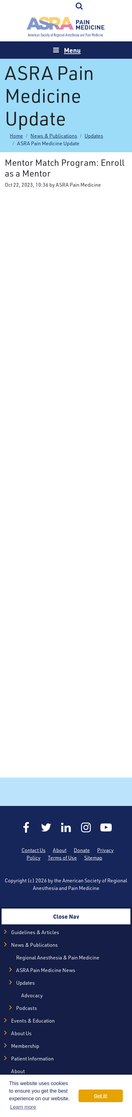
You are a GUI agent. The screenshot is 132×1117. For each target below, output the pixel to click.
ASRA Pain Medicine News (45, 970)
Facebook (26, 827)
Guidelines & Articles (35, 932)
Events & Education (33, 1021)
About (59, 850)
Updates (94, 136)
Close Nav (66, 916)
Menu (72, 50)
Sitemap (93, 858)
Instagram (86, 827)
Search (79, 6)
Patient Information (32, 1058)
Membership (25, 1046)
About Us (21, 1033)
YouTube (106, 827)
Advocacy (32, 995)
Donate (82, 850)
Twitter (46, 827)
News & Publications (53, 136)
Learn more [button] (23, 1107)
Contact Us (34, 850)
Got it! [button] (100, 1095)
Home (66, 27)
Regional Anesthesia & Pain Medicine (57, 957)
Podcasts (26, 1008)
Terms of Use (62, 858)
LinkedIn (66, 827)
